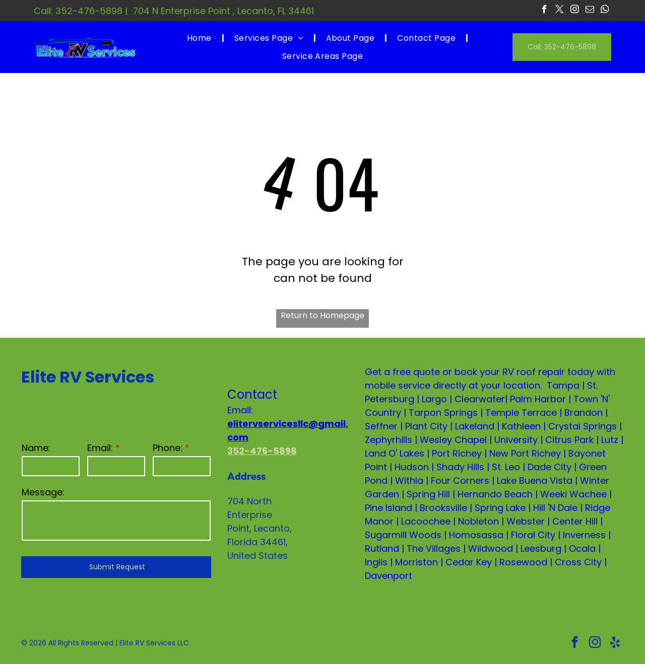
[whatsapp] (605, 10)
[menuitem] (200, 38)
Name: (36, 447)
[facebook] (544, 10)
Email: (100, 447)
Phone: (167, 447)
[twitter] (559, 10)
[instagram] (574, 10)
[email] (590, 10)
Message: (43, 492)
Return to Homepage (322, 315)
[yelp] (615, 643)
